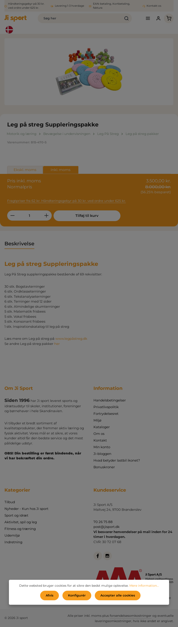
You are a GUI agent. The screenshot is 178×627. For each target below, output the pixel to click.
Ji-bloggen (102, 454)
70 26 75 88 (103, 522)
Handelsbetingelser (109, 400)
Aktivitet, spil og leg (20, 522)
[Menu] (148, 18)
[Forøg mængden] (46, 215)
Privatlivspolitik (106, 407)
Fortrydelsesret (105, 413)
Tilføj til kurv (86, 216)
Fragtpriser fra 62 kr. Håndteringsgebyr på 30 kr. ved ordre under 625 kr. (66, 201)
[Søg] (126, 18)
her (57, 344)
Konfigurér (77, 595)
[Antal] (29, 215)
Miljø (97, 420)
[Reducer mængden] (12, 215)
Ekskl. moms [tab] (25, 170)
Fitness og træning (20, 529)
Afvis (49, 595)
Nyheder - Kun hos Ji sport (26, 509)
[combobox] (80, 18)
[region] (89, 71)
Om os (98, 434)
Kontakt (100, 440)
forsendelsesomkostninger (130, 616)
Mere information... (144, 586)
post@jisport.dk (106, 527)
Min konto (101, 447)
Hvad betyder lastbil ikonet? (116, 460)
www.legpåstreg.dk (71, 338)
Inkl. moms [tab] (60, 170)
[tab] (19, 244)
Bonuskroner (104, 467)
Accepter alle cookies (117, 595)
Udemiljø (12, 535)
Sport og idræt (16, 515)
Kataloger (101, 427)
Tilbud (9, 502)
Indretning (13, 542)
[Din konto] (158, 18)
